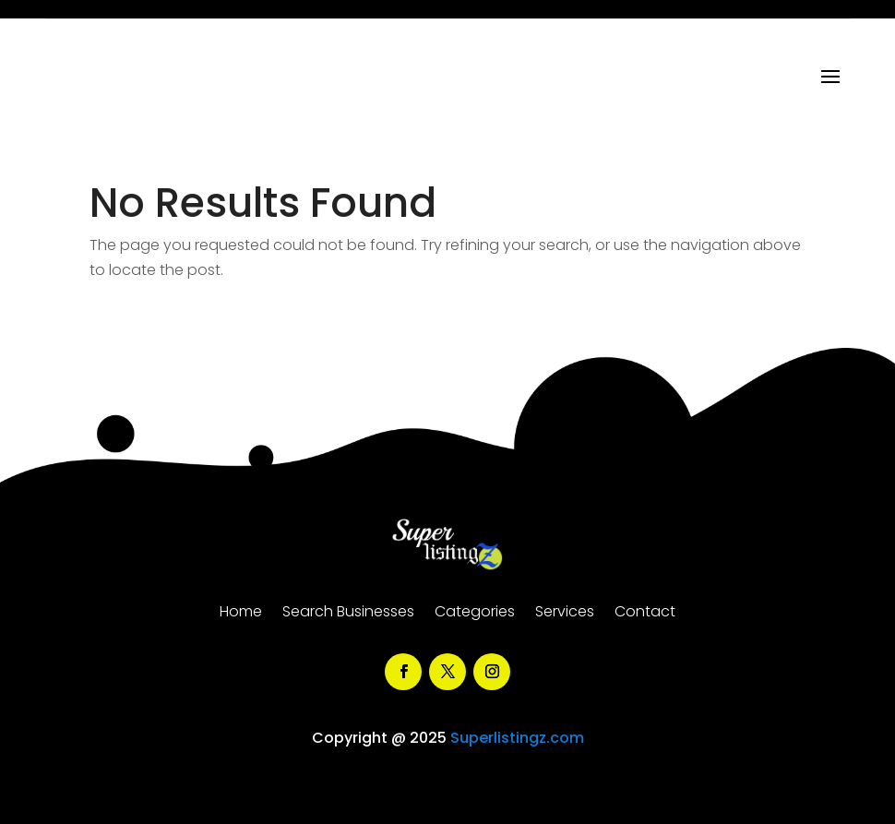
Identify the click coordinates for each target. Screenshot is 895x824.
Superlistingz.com (517, 737)
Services (564, 613)
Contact (645, 613)
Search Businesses (348, 613)
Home (241, 613)
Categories (475, 613)
